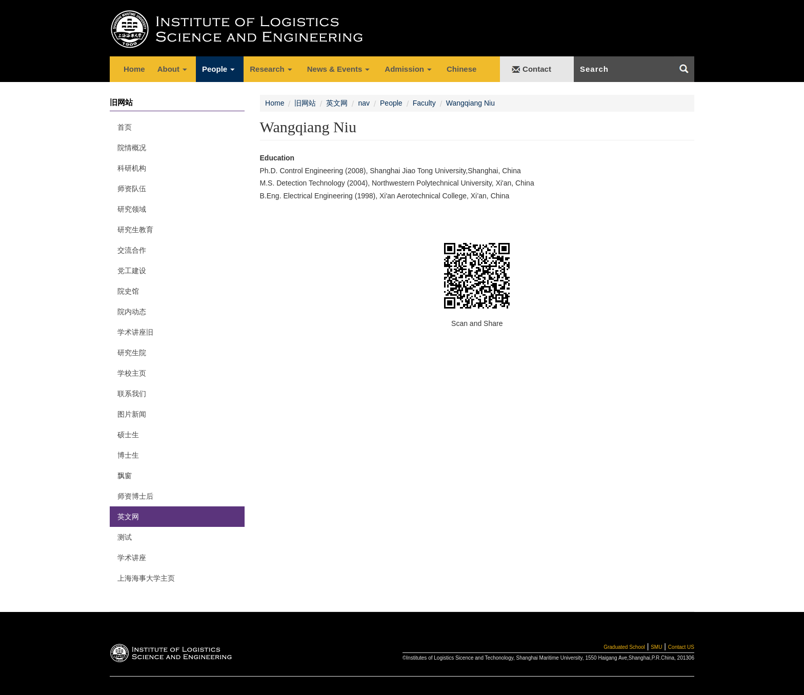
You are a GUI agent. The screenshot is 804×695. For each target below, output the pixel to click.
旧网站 (305, 103)
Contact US (681, 647)
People (391, 103)
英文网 (337, 103)
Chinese (461, 69)
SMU (656, 647)
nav (364, 103)
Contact (536, 69)
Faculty (424, 103)
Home (134, 69)
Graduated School (624, 647)
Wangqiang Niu (470, 103)
